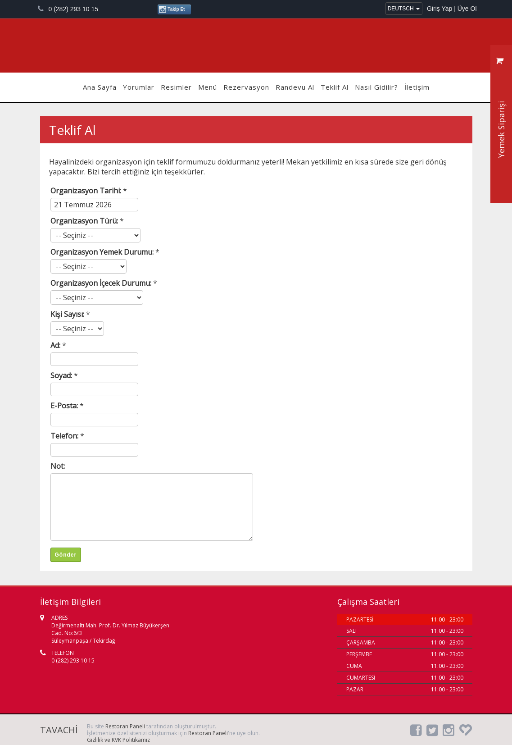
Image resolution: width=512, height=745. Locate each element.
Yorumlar (138, 86)
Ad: (56, 345)
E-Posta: (65, 406)
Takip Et (172, 9)
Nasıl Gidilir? (376, 86)
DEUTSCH (404, 8)
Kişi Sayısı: (68, 314)
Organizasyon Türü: (85, 221)
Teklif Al (335, 86)
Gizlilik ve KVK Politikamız (118, 740)
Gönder (66, 555)
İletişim (417, 86)
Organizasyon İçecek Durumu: (101, 283)
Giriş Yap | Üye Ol (451, 8)
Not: (57, 466)
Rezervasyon (246, 86)
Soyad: (62, 375)
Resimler (176, 86)
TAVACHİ (256, 45)
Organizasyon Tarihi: (86, 191)
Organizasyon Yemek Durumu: (102, 252)
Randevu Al (295, 86)
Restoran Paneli (125, 726)
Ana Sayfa (100, 86)
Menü (207, 86)
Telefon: (65, 436)
